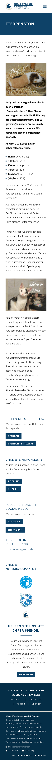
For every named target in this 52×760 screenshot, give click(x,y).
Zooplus (13, 481)
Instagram (15, 530)
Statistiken (12, 750)
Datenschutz (35, 699)
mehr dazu (26, 674)
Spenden (13, 436)
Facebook (14, 521)
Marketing (28, 750)
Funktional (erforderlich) (18, 747)
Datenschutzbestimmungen (32, 731)
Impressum (16, 699)
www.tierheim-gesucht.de (19, 549)
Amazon (13, 489)
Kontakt (21, 703)
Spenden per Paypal (21, 443)
